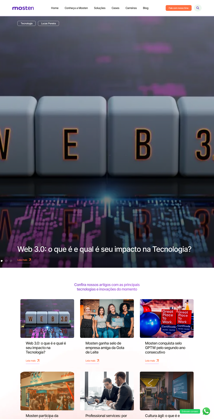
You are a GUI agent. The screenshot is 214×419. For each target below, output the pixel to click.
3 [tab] (11, 261)
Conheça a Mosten (76, 8)
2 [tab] (6, 261)
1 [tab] (2, 261)
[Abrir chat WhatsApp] (206, 411)
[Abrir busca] (198, 7)
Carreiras (131, 8)
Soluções (99, 8)
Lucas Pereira (48, 23)
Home (55, 8)
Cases (115, 8)
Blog (145, 8)
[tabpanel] (107, 142)
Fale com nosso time (179, 8)
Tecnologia (26, 23)
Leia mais (32, 360)
